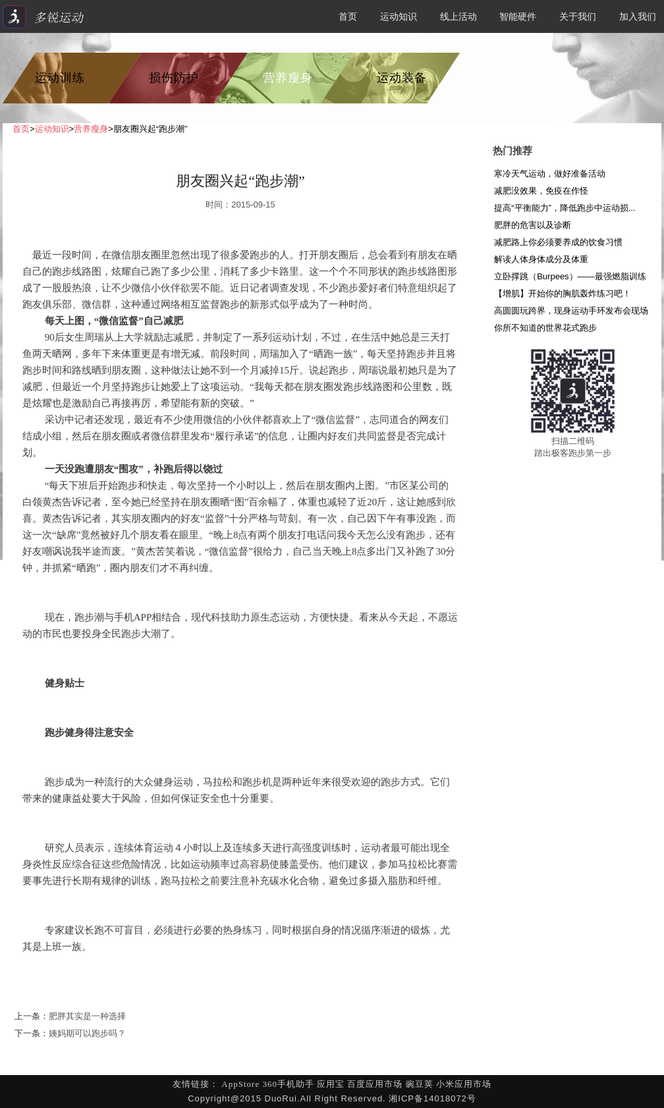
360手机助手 (288, 1084)
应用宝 (331, 1084)
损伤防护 (174, 77)
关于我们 (577, 16)
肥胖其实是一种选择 (87, 1016)
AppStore (240, 1084)
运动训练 (60, 77)
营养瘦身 (288, 77)
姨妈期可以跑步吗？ (87, 1033)
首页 (348, 16)
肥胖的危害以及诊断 (532, 225)
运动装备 (402, 77)
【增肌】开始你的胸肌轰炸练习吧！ (562, 293)
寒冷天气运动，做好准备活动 (549, 174)
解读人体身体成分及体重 (541, 259)
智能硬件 (517, 16)
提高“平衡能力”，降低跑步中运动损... (565, 208)
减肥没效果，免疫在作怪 (541, 191)
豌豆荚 (419, 1084)
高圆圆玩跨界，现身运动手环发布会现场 (571, 311)
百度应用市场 (374, 1084)
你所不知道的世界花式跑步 (545, 328)
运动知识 (398, 16)
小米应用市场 (463, 1084)
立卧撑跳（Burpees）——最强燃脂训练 (570, 276)
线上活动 (458, 16)
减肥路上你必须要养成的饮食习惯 (558, 242)
